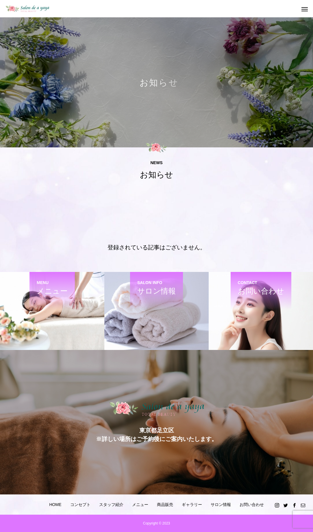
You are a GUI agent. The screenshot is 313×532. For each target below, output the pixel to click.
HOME (55, 504)
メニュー (140, 504)
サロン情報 (221, 504)
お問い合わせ (252, 504)
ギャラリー (192, 504)
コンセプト (80, 504)
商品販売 (165, 504)
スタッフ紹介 (111, 504)
